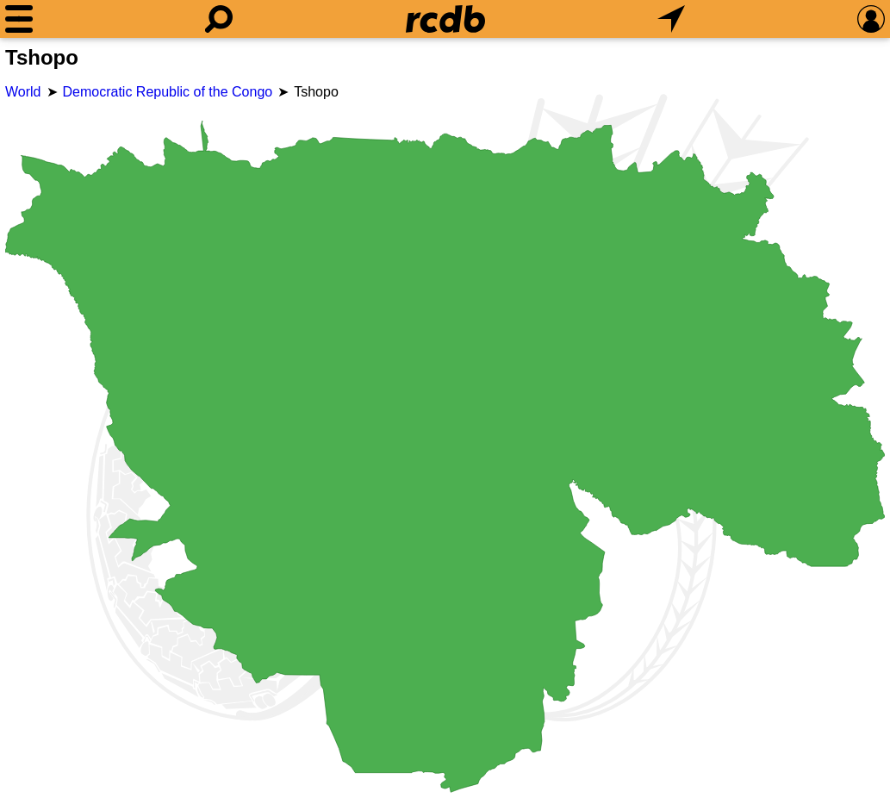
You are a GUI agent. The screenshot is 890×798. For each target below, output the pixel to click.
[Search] (219, 19)
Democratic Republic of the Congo (168, 91)
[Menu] (19, 19)
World (23, 91)
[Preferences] (871, 19)
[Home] (445, 19)
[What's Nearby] (671, 19)
